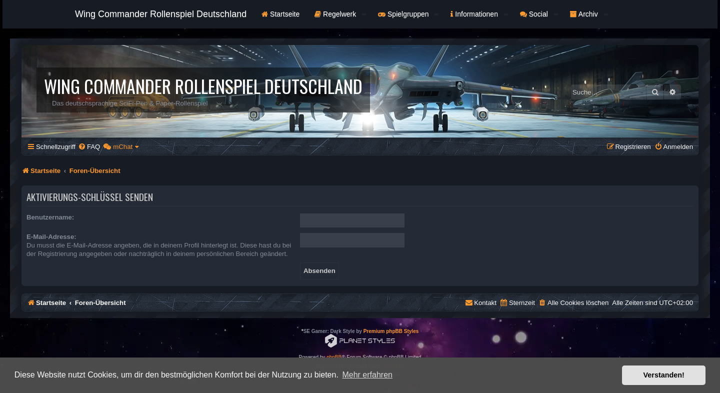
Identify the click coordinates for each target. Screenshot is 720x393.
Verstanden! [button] (664, 375)
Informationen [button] (479, 14)
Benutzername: (50, 217)
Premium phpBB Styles (391, 331)
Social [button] (539, 14)
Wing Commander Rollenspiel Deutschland (160, 14)
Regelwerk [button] (340, 14)
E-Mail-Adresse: (51, 236)
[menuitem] (89, 147)
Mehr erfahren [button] (367, 374)
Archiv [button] (589, 14)
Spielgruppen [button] (408, 14)
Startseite (281, 14)
